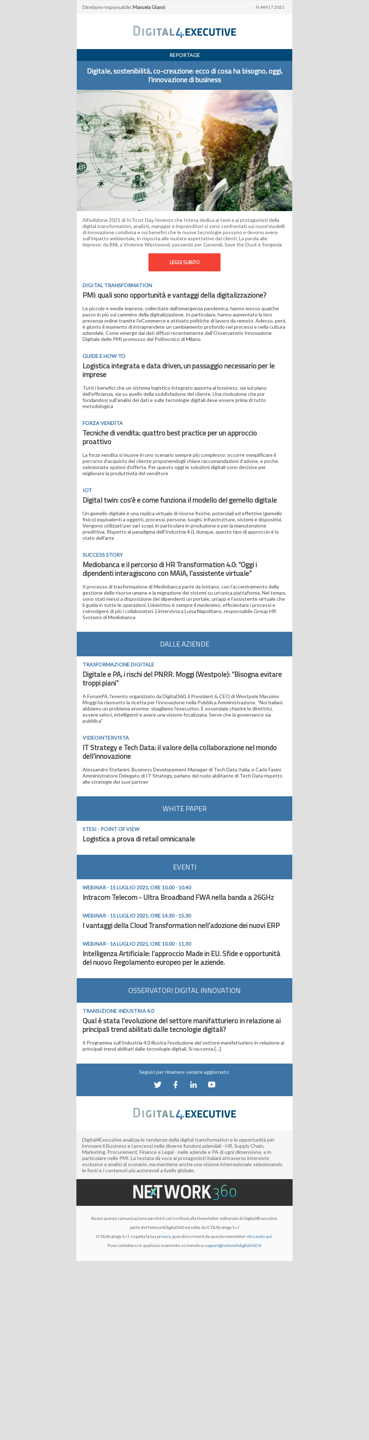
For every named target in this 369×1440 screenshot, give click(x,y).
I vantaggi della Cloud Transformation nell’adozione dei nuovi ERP (181, 925)
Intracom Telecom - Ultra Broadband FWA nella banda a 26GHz (178, 897)
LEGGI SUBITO (185, 262)
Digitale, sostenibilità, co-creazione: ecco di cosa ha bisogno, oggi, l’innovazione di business (185, 75)
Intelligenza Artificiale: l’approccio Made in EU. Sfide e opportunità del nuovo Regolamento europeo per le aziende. (181, 958)
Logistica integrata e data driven (132, 365)
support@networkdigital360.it (232, 1245)
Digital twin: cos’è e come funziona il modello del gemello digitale (180, 499)
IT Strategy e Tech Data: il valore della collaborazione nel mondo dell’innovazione (180, 752)
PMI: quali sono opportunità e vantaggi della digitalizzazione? (174, 295)
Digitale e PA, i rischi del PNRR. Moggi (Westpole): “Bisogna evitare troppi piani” (182, 678)
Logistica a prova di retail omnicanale (139, 838)
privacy (163, 1236)
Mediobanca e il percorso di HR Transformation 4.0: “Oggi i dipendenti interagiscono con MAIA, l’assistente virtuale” (170, 569)
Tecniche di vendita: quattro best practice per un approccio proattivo (170, 437)
